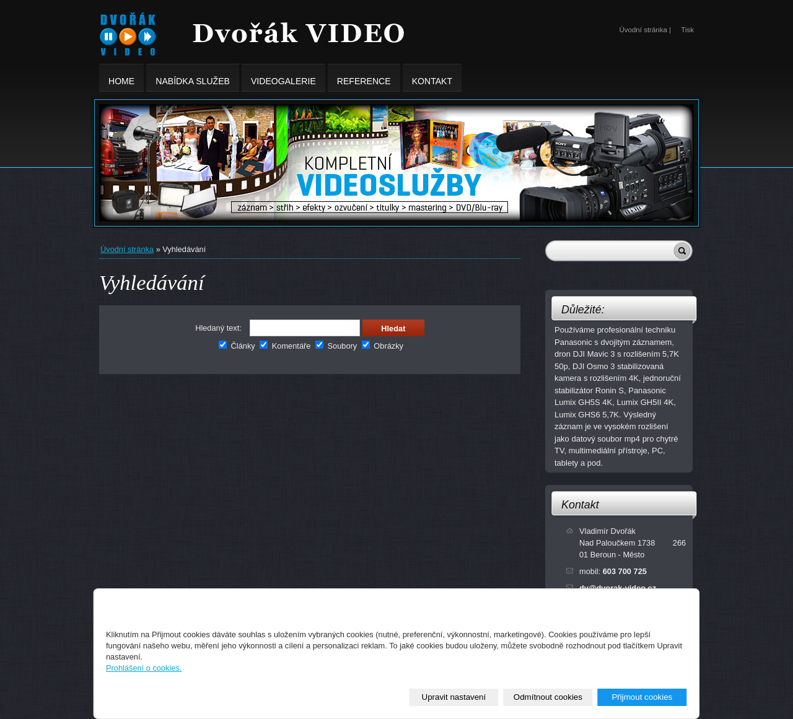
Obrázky (382, 346)
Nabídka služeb (192, 78)
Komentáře (285, 346)
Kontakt (580, 505)
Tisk (687, 29)
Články (237, 346)
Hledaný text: (218, 328)
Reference (364, 78)
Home (121, 78)
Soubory (336, 346)
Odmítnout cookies (548, 697)
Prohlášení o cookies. (144, 668)
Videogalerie (283, 78)
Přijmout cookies (641, 697)
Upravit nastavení (454, 697)
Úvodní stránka (127, 249)
